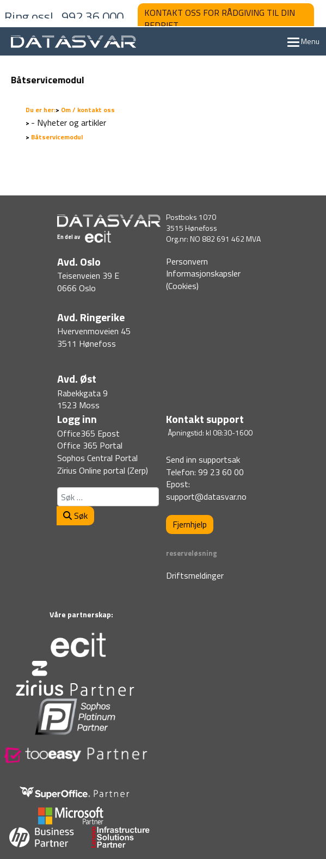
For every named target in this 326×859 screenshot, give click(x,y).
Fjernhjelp (190, 524)
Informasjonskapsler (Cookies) (203, 279)
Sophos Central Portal (97, 457)
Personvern (187, 261)
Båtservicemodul (47, 79)
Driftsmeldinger (195, 575)
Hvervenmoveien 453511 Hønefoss (94, 337)
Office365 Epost (88, 433)
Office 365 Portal (89, 445)
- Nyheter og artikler (68, 122)
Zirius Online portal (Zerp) (102, 470)
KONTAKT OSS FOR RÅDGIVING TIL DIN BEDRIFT (219, 19)
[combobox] (108, 496)
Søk (75, 515)
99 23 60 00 (221, 471)
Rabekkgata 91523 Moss (82, 399)
